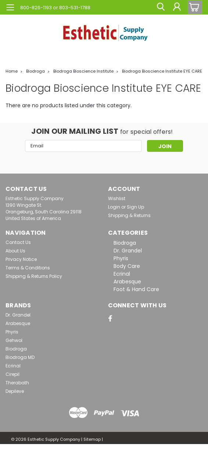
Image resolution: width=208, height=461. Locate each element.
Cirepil (12, 374)
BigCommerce (45, 454)
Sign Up (135, 207)
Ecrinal (122, 273)
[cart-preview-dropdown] (193, 7)
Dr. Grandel (128, 250)
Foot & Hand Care (136, 289)
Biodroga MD (20, 357)
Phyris (121, 258)
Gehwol (14, 340)
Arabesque (127, 281)
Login (114, 207)
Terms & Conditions (28, 268)
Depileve (15, 391)
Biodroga (35, 71)
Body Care (127, 266)
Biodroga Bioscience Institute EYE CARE (162, 71)
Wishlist (116, 198)
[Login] (176, 7)
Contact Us (18, 242)
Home (12, 71)
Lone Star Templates (103, 454)
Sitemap (92, 439)
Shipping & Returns (129, 215)
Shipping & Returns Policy (34, 276)
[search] (160, 7)
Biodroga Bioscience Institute (83, 71)
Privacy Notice (21, 259)
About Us (15, 251)
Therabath (17, 383)
